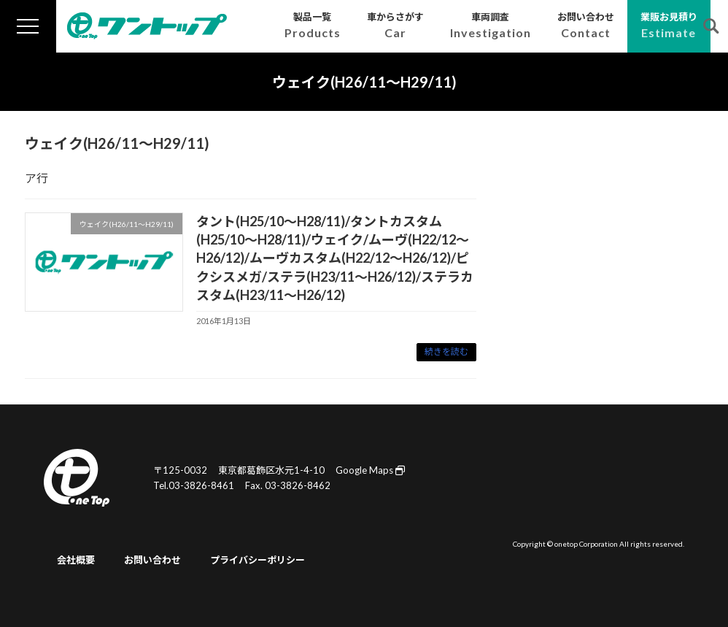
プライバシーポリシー (257, 560)
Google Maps (370, 470)
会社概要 (76, 560)
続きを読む (446, 351)
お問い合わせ (152, 560)
